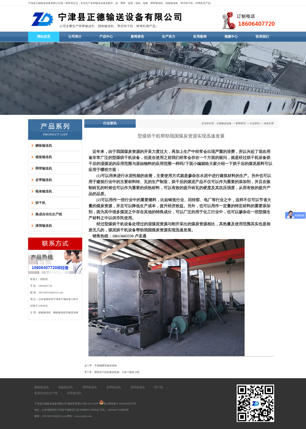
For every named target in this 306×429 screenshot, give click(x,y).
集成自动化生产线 (48, 214)
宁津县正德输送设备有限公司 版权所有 (55, 403)
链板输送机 (43, 157)
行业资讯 (255, 123)
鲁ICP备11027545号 (88, 403)
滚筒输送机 (43, 225)
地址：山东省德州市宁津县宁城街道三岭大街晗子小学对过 (66, 409)
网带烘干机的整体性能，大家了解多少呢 (116, 372)
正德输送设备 (223, 123)
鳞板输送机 (43, 145)
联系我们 (262, 36)
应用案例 (199, 36)
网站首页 (43, 36)
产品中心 (106, 36)
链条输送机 (43, 191)
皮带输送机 (43, 180)
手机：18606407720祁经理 (114, 409)
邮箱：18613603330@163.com (50, 416)
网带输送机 (43, 168)
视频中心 (231, 36)
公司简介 (75, 36)
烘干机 (40, 203)
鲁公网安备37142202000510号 (117, 403)
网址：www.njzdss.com (79, 416)
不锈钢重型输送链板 (105, 365)
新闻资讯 (137, 36)
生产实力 (168, 36)
